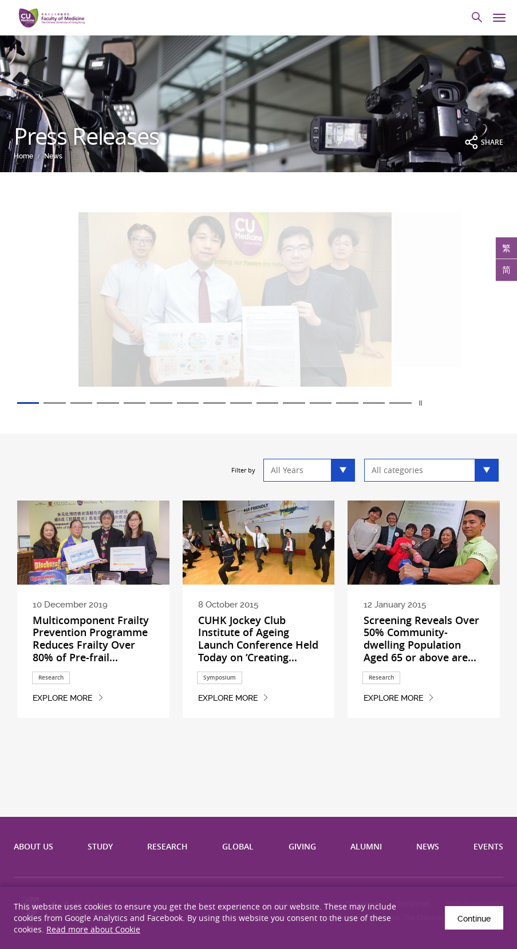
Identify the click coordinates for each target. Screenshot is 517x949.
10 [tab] (276, 403)
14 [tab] (385, 403)
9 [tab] (248, 403)
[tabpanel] (258, 306)
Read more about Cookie (93, 929)
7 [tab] (193, 403)
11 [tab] (303, 403)
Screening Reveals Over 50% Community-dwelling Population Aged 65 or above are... (421, 638)
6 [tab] (166, 403)
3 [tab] (83, 403)
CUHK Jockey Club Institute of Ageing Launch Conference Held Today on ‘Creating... (258, 638)
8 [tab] (221, 403)
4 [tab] (111, 403)
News (53, 156)
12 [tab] (330, 403)
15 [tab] (413, 403)
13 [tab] (358, 403)
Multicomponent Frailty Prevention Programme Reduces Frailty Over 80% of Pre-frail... (91, 638)
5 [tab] (138, 403)
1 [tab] (28, 403)
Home (23, 156)
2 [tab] (56, 403)
